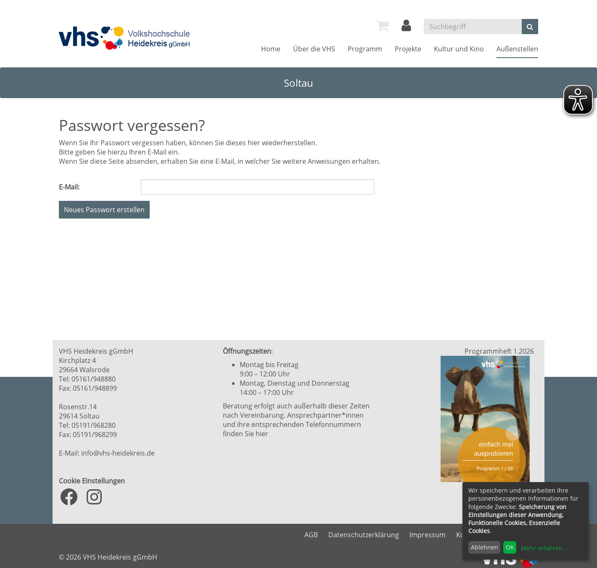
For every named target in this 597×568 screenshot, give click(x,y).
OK (510, 547)
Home (270, 48)
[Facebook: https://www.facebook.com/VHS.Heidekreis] (69, 497)
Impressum (427, 534)
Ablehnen (484, 547)
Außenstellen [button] (517, 48)
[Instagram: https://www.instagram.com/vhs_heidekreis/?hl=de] (94, 497)
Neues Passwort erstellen (104, 209)
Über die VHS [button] (314, 48)
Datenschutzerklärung (363, 534)
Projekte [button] (408, 48)
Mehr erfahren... (544, 548)
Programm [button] (365, 48)
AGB (311, 534)
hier (262, 433)
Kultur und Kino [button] (459, 48)
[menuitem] (382, 25)
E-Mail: (69, 187)
